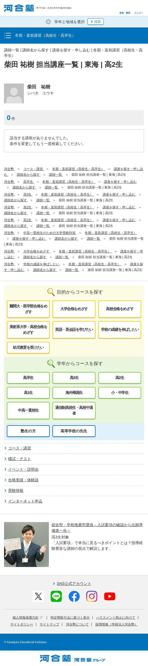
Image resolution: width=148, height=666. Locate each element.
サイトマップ (49, 624)
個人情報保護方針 (27, 617)
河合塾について (77, 624)
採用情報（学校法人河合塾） (116, 624)
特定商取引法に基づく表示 (70, 617)
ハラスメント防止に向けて (115, 617)
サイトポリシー (21, 624)
